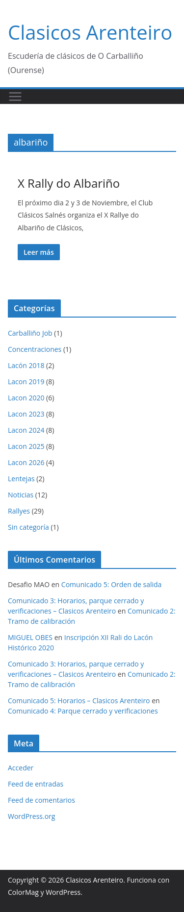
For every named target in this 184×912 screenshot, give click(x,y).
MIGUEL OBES (30, 637)
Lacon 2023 (26, 414)
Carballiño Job (30, 333)
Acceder (20, 767)
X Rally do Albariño (69, 183)
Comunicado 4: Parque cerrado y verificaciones (83, 710)
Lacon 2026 (26, 462)
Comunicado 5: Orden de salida (111, 584)
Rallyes (19, 511)
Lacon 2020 (26, 397)
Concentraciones (34, 349)
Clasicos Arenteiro (90, 32)
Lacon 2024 (26, 430)
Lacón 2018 (26, 365)
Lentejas (21, 478)
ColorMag (23, 892)
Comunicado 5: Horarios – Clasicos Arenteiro (79, 700)
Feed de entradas (35, 784)
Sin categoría (28, 527)
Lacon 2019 (26, 381)
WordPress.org (31, 816)
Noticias (20, 494)
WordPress (63, 892)
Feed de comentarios (41, 800)
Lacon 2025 (26, 446)
